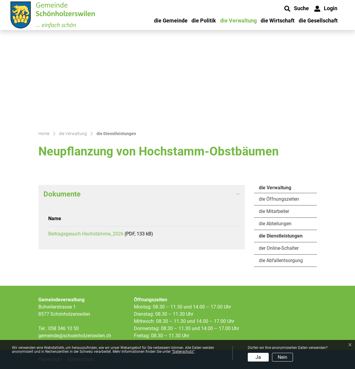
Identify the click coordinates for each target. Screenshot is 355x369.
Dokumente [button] (62, 194)
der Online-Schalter (279, 248)
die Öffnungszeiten (279, 199)
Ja (258, 357)
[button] (297, 8)
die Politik (203, 20)
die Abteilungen (275, 223)
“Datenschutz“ (183, 352)
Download (217, 234)
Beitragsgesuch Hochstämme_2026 (85, 234)
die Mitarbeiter (274, 211)
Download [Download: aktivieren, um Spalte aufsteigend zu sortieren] (210, 218)
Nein (282, 357)
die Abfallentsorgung (281, 260)
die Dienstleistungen (281, 237)
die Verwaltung (238, 20)
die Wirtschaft (277, 20)
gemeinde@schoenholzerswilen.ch (74, 335)
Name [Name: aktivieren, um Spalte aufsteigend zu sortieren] (54, 218)
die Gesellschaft (318, 20)
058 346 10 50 (63, 328)
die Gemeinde (171, 20)
